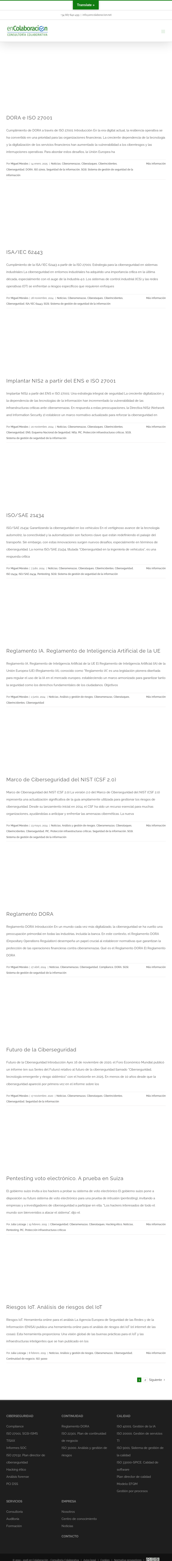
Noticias (56, 163)
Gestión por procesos (132, 1491)
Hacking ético (114, 1224)
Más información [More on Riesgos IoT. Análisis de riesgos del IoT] (156, 1353)
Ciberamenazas (71, 163)
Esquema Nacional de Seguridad (51, 432)
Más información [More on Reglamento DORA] (156, 967)
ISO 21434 (11, 574)
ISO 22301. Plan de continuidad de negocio (84, 1437)
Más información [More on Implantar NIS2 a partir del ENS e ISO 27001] (156, 426)
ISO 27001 (39, 169)
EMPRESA (69, 1501)
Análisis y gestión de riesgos (76, 696)
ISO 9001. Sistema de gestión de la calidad (140, 1451)
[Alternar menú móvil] (163, 31)
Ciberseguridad (15, 169)
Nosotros (68, 1512)
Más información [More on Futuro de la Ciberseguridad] (156, 1095)
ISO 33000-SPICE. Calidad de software (137, 1466)
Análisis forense (17, 1477)
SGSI (84, 169)
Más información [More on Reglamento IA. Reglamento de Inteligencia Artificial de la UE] (156, 696)
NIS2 (74, 432)
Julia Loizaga (18, 1224)
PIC (80, 432)
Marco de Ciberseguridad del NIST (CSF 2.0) (61, 779)
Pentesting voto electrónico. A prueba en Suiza (64, 1178)
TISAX (10, 1441)
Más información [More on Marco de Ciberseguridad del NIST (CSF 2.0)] (156, 825)
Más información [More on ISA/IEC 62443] (156, 298)
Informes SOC (16, 1448)
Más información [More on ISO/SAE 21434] (156, 568)
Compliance (106, 967)
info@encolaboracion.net (97, 14)
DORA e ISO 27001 (29, 118)
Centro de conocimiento (79, 1519)
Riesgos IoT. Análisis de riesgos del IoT (54, 1307)
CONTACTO (70, 1536)
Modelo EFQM (127, 1484)
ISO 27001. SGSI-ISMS (22, 1433)
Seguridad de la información (63, 169)
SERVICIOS (14, 1501)
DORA (29, 169)
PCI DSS (12, 1484)
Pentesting (43, 574)
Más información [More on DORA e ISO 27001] (156, 163)
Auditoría (12, 1519)
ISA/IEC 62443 (24, 252)
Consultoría (14, 1512)
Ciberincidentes (107, 163)
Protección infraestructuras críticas (103, 432)
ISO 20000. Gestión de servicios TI (139, 1437)
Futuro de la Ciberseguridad (41, 1050)
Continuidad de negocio (20, 1358)
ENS (28, 432)
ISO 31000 (41, 1358)
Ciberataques (89, 163)
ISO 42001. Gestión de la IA (136, 1426)
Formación (14, 1526)
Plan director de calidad (134, 1477)
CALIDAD (123, 1416)
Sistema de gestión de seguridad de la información (80, 303)
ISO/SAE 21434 (25, 515)
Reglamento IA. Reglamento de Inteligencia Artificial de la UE (83, 651)
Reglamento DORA (30, 914)
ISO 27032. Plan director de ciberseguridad (25, 1458)
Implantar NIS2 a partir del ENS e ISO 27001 (61, 381)
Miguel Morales (19, 163)
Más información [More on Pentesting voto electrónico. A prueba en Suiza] (156, 1224)
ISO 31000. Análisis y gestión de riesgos (84, 1451)
